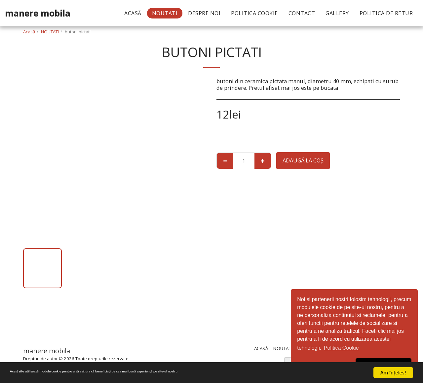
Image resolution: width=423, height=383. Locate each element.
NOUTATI (50, 32)
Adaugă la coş (303, 160)
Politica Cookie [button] (341, 348)
